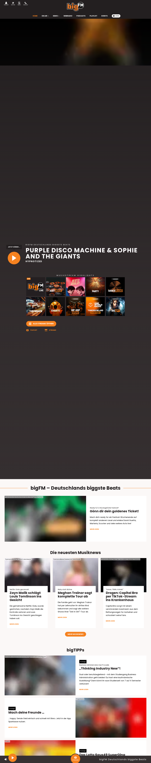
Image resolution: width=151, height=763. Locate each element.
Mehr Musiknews (75, 634)
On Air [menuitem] (45, 16)
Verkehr (6, 4)
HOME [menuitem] (35, 16)
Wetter (13, 4)
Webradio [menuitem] (68, 16)
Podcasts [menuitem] (80, 16)
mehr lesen (94, 529)
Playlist (33, 330)
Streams (52, 330)
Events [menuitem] (104, 16)
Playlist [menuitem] (93, 16)
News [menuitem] (56, 16)
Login (116, 16)
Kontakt (25, 4)
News (19, 4)
